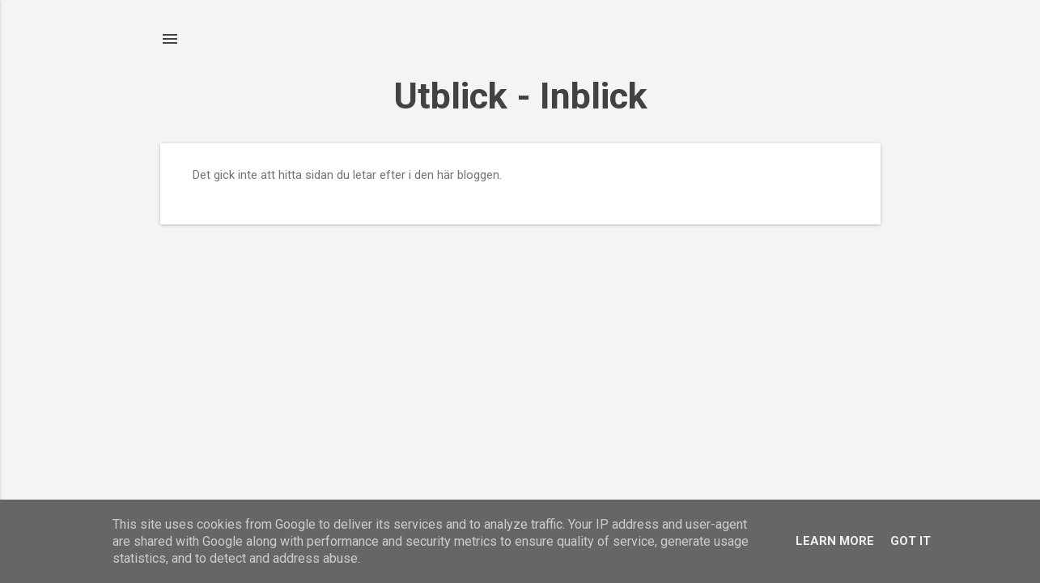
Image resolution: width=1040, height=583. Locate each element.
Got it (910, 541)
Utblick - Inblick (520, 95)
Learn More (835, 541)
